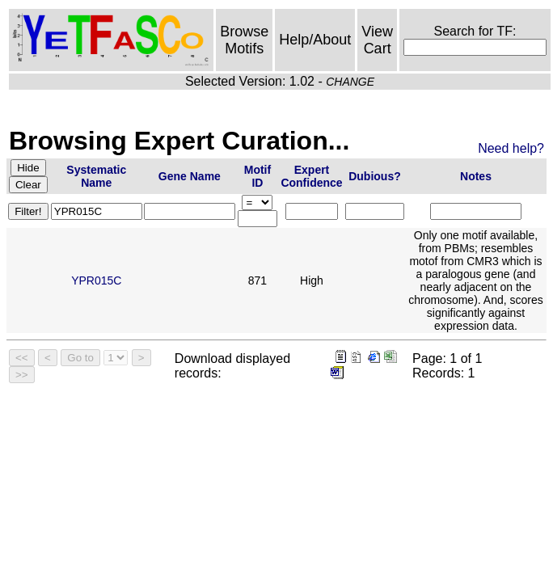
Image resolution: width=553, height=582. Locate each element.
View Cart (377, 40)
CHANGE (350, 81)
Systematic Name (96, 176)
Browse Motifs (244, 40)
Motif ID (257, 176)
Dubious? (374, 176)
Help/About (315, 40)
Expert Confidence (311, 176)
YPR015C (96, 280)
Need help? (511, 148)
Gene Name (189, 176)
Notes (476, 176)
